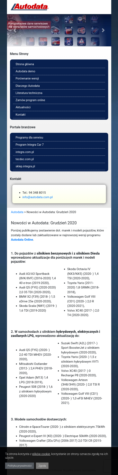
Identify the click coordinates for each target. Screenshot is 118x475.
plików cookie (41, 454)
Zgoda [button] (42, 465)
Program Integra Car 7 (30, 144)
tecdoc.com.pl (25, 159)
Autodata (17, 212)
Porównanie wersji (27, 78)
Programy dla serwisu (29, 137)
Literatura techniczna (29, 93)
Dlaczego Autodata (28, 85)
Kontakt (20, 114)
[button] (15, 30)
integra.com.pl (25, 152)
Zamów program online (30, 100)
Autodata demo (25, 71)
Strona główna (25, 64)
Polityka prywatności (19, 465)
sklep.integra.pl (25, 166)
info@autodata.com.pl (37, 197)
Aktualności (23, 107)
